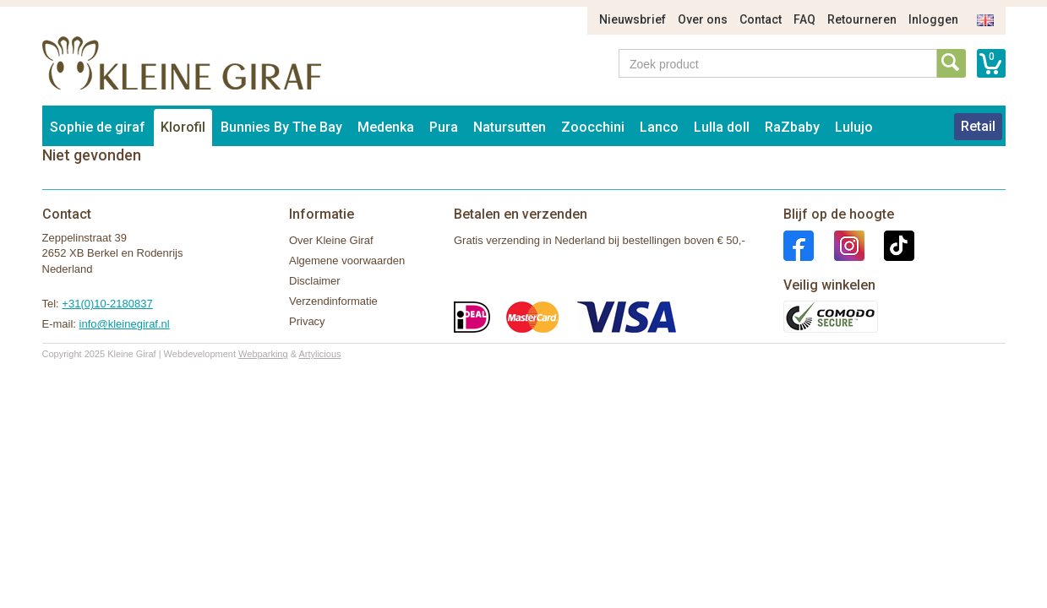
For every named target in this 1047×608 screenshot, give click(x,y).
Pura (443, 127)
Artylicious (319, 354)
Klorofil (183, 127)
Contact (760, 19)
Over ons (703, 19)
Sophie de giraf (97, 127)
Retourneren (862, 19)
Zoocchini (592, 127)
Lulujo (854, 127)
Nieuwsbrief (632, 19)
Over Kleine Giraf (331, 240)
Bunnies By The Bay (281, 127)
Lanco (659, 127)
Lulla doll (722, 127)
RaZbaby (792, 127)
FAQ (804, 19)
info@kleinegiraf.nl (124, 324)
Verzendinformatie (333, 301)
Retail (978, 126)
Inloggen (933, 19)
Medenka (385, 127)
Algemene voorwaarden (347, 260)
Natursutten (509, 127)
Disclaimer (315, 280)
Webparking (263, 354)
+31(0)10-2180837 (107, 303)
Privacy (307, 321)
